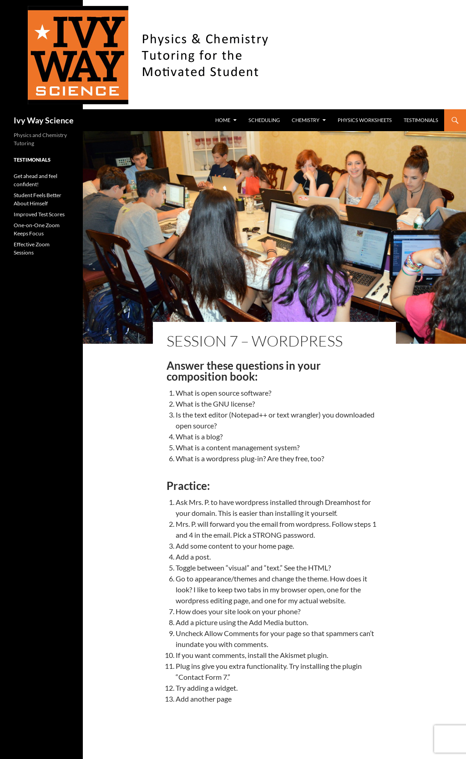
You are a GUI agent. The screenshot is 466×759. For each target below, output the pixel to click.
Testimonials (421, 120)
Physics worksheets (365, 120)
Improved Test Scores (39, 214)
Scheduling (264, 120)
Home (222, 120)
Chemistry (305, 120)
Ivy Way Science (44, 120)
